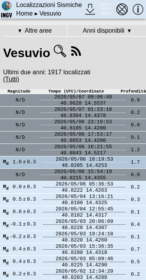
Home (24, 13)
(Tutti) (11, 79)
